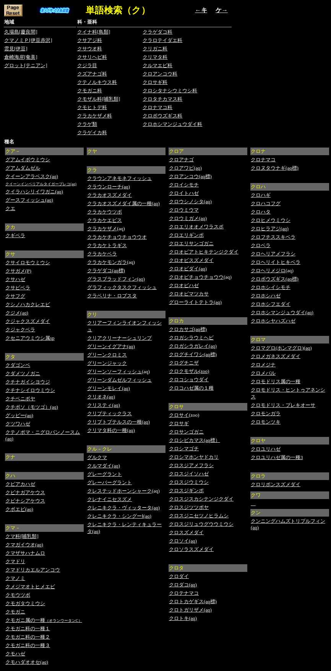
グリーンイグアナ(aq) (111, 346)
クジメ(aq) (16, 313)
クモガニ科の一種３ (27, 645)
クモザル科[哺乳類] (98, 99)
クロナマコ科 (157, 107)
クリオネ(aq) (101, 397)
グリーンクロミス (107, 355)
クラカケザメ (102, 228)
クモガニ (15, 612)
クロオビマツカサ (189, 294)
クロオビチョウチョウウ (196, 277)
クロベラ (261, 245)
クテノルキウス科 (97, 82)
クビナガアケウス (25, 492)
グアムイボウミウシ (27, 159)
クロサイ (179, 415)
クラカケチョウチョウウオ (117, 237)
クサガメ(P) (18, 271)
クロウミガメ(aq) (188, 218)
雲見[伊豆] (16, 48)
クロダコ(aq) (183, 585)
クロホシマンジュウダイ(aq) (282, 312)
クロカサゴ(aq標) (188, 329)
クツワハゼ (17, 424)
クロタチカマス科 (162, 99)
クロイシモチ (184, 185)
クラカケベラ (102, 254)
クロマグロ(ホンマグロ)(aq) (281, 348)
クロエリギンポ (186, 235)
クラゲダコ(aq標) (106, 270)
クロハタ (261, 212)
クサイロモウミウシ (27, 262)
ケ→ (222, 10)
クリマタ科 (155, 57)
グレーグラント (104, 474)
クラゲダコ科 (157, 32)
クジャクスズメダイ (27, 321)
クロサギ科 (155, 82)
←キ (201, 10)
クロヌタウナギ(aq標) (275, 168)
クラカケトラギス (107, 245)
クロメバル (263, 373)
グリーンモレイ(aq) (108, 388)
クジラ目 (87, 65)
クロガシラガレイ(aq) (193, 346)
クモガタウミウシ (25, 603)
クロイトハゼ (184, 193)
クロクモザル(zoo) (189, 371)
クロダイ (179, 576)
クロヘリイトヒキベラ (275, 262)
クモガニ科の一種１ (27, 628)
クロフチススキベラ (273, 237)
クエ (10, 208)
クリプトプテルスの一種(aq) (118, 422)
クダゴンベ (17, 365)
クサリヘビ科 (92, 57)
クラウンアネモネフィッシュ (119, 178)
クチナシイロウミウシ (30, 390)
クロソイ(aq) (183, 541)
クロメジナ (263, 365)
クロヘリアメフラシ (273, 254)
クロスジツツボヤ (189, 507)
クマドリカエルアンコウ (32, 570)
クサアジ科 (89, 40)
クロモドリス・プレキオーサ (283, 405)
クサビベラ (17, 288)
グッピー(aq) (19, 415)
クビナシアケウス (25, 501)
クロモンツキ (266, 422)
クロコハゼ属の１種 (191, 388)
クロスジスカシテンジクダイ (201, 499)
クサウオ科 (89, 48)
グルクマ (97, 457)
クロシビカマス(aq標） (194, 440)
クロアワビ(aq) (185, 168)
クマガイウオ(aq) (24, 544)
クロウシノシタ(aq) (190, 201)
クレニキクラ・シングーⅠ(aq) (119, 516)
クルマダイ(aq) (103, 466)
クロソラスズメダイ (191, 549)
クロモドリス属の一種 (275, 381)
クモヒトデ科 (92, 107)
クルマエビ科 (157, 65)
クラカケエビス (104, 220)
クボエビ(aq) (19, 509)
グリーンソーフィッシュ (114, 371)
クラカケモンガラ (107, 262)
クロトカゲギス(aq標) (193, 601)
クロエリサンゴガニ (191, 243)
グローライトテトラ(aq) (195, 302)
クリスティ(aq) (103, 405)
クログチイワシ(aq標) (193, 354)
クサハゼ (15, 279)
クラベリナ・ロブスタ (112, 296)
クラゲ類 (87, 124)
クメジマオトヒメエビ (30, 586)
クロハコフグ (266, 203)
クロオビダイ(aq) (188, 268)
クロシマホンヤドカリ (194, 457)
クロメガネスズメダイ (275, 356)
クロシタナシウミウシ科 (170, 90)
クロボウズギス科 (162, 116)
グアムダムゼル (22, 168)
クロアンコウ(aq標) (190, 176)
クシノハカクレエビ (27, 304)
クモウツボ (17, 595)
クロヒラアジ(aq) (270, 228)
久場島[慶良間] (20, 32)
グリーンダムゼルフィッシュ (119, 380)
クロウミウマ (184, 210)
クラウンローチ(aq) (108, 186)
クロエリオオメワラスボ (196, 227)
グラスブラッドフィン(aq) (116, 279)
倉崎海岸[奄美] (20, 57)
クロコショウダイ (189, 379)
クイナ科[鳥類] (93, 32)
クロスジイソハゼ (189, 474)
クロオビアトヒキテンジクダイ (204, 252)
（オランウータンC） (63, 620)
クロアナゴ (181, 159)
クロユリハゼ (266, 449)
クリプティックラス (109, 413)
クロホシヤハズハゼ (273, 321)
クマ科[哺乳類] (22, 536)
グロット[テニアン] (25, 65)
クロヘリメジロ (268, 270)
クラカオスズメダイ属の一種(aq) (123, 203)
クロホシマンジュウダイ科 (172, 124)
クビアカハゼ (20, 484)
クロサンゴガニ (186, 432)
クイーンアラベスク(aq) (31, 176)
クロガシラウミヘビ (191, 337)
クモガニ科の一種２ (27, 637)
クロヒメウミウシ (270, 220)
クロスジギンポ (186, 490)
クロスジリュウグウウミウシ (201, 524)
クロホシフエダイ (270, 304)
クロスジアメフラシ (191, 465)
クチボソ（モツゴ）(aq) (31, 407)
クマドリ (15, 561)
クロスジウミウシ (189, 482)
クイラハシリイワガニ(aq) (34, 191)
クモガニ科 (89, 90)
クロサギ (179, 423)
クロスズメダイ (186, 532)
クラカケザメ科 (94, 116)
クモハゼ (15, 654)
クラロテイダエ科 (162, 40)
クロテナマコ (184, 593)
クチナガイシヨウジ (27, 382)
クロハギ (261, 195)
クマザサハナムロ (25, 553)
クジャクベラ (20, 329)
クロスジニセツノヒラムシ (199, 515)
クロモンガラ (266, 413)
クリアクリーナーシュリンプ (119, 338)
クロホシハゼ (266, 296)
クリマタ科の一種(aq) (111, 430)
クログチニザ (184, 363)
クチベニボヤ (20, 398)
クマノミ (15, 578)
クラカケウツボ (104, 212)
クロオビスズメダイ (191, 260)
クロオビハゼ (184, 285)
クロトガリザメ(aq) (190, 610)
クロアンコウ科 (160, 74)
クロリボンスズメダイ (275, 484)
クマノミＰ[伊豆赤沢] (28, 40)
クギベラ (15, 235)
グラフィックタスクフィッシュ (122, 287)
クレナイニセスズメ (109, 499)
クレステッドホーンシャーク (119, 491)
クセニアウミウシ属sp (30, 338)
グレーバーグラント (109, 482)
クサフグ (15, 296)
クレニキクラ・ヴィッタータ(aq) (123, 507)
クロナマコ (263, 159)
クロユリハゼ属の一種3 (277, 457)
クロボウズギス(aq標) (275, 279)
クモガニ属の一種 (25, 620)
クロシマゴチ (184, 448)
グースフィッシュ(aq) (29, 200)
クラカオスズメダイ (109, 195)
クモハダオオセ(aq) (26, 662)
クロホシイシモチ (270, 287)
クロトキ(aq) (183, 618)
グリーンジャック (107, 363)
